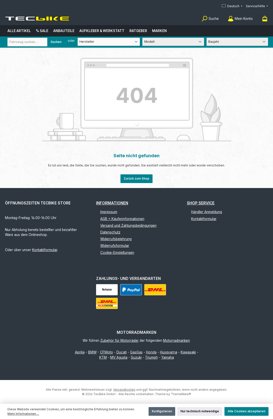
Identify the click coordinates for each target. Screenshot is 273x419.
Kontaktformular (44, 250)
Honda (151, 352)
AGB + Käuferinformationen (122, 219)
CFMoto (106, 352)
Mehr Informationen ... (23, 414)
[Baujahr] (237, 42)
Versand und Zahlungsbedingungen (128, 226)
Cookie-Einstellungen (117, 253)
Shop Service (201, 203)
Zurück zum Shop (136, 178)
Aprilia (80, 352)
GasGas (136, 352)
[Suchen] (210, 19)
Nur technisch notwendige (199, 411)
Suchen (56, 42)
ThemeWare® (181, 394)
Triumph (151, 357)
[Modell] (173, 42)
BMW (92, 352)
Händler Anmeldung (206, 212)
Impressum (108, 212)
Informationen (112, 203)
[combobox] (36, 42)
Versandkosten (124, 389)
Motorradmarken (176, 341)
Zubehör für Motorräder (119, 341)
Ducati (121, 352)
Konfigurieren (162, 411)
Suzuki (136, 357)
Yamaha (167, 357)
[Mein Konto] (240, 19)
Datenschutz (110, 232)
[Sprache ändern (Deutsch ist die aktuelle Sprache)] (232, 6)
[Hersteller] (109, 42)
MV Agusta (118, 357)
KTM (103, 357)
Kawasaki (188, 352)
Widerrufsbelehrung (116, 239)
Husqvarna (168, 352)
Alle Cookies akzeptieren (246, 411)
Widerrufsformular (114, 246)
